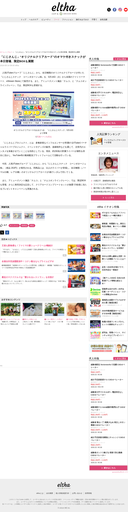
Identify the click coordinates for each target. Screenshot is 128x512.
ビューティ (46, 19)
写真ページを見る (44, 137)
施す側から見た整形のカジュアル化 (108, 188)
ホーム (2, 52)
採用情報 (88, 493)
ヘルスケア (33, 19)
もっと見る (109, 198)
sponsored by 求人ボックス (120, 127)
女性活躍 (103, 19)
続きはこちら (110, 123)
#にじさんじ (14, 225)
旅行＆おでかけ (82, 19)
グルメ (9, 52)
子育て (94, 19)
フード (56, 19)
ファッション (67, 19)
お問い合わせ (77, 493)
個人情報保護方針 (62, 493)
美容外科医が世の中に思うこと (106, 192)
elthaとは (39, 493)
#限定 (32, 225)
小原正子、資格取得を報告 (104, 181)
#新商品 (24, 225)
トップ (23, 19)
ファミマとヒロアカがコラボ (105, 184)
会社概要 (49, 493)
